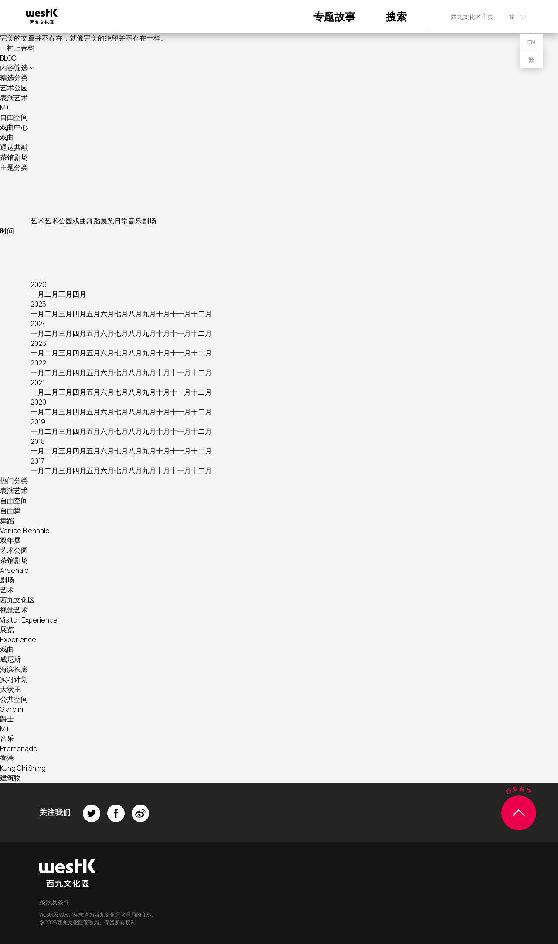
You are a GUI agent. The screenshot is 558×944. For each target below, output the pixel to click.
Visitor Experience (29, 620)
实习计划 (14, 679)
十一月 (180, 313)
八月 (135, 313)
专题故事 (334, 16)
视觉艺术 (14, 610)
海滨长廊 (14, 669)
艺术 (37, 221)
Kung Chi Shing (23, 768)
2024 (38, 323)
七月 (121, 313)
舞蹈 (93, 221)
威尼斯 (10, 659)
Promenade (18, 748)
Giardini (11, 709)
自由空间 (14, 117)
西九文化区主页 (472, 16)
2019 (38, 421)
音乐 (135, 221)
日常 (121, 221)
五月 (93, 313)
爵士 (7, 719)
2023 (38, 343)
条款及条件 (54, 902)
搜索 (396, 16)
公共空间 (14, 699)
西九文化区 (17, 600)
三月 (65, 294)
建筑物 (10, 777)
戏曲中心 (14, 127)
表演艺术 (14, 97)
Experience (18, 639)
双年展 (10, 540)
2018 (38, 441)
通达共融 (14, 147)
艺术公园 (14, 87)
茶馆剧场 (14, 157)
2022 (38, 363)
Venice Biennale (25, 530)
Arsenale (14, 570)
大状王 (10, 689)
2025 (38, 304)
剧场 (149, 221)
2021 (38, 382)
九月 (149, 313)
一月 (37, 294)
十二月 (201, 313)
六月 (107, 313)
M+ (5, 107)
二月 (51, 294)
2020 (38, 402)
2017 (37, 461)
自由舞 (10, 510)
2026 (39, 284)
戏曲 (7, 137)
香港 (7, 758)
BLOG (8, 58)
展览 (107, 221)
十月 (163, 313)
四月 (79, 294)
